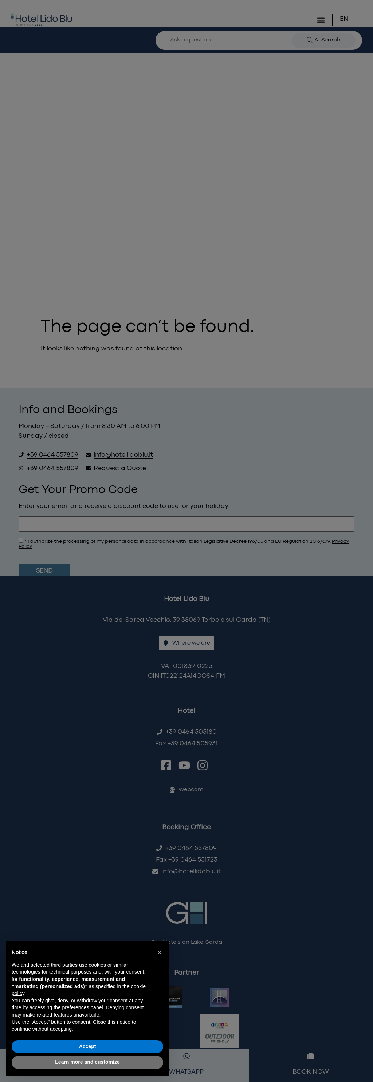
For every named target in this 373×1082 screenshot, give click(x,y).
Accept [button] (87, 1046)
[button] (159, 952)
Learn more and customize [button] (87, 1062)
